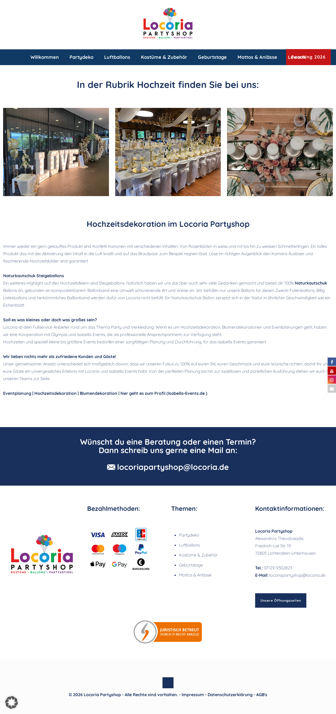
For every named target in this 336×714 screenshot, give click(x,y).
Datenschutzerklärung (230, 694)
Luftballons (189, 545)
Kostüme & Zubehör (198, 555)
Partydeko (189, 535)
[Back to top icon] (168, 682)
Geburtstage (191, 565)
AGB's (261, 694)
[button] (11, 702)
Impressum (193, 694)
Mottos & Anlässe (195, 575)
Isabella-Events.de (186, 393)
